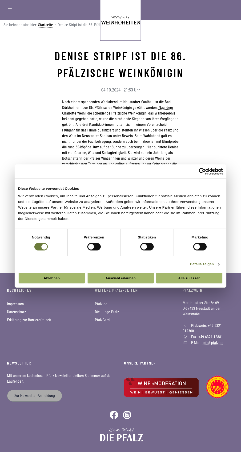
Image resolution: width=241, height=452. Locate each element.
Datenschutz (16, 312)
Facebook (114, 415)
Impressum (15, 304)
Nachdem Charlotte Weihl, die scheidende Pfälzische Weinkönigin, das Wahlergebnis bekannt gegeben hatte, (118, 113)
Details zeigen (202, 264)
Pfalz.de (101, 304)
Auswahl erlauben (120, 278)
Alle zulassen (189, 278)
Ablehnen (52, 278)
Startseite (45, 25)
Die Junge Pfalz (107, 312)
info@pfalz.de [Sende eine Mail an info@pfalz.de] (212, 343)
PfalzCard (102, 320)
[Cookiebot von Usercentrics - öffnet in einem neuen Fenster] (202, 171)
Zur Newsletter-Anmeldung (34, 395)
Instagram (127, 415)
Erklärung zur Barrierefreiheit (29, 320)
